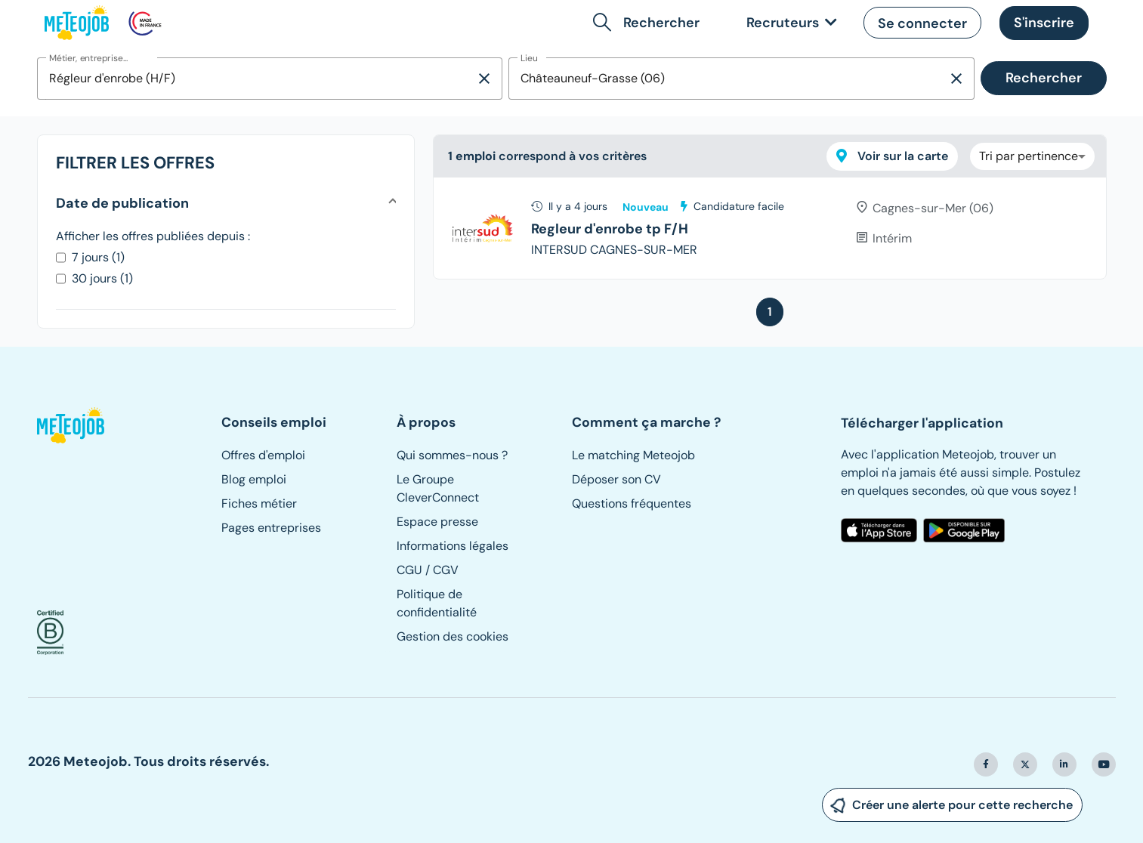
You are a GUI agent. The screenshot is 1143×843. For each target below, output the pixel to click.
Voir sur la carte (892, 156)
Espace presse (437, 522)
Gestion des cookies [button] (452, 636)
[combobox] (256, 78)
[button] (649, 23)
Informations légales (452, 546)
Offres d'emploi (263, 455)
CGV (446, 570)
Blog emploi (253, 479)
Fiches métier (259, 503)
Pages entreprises (271, 528)
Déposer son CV (616, 479)
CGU (409, 570)
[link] (788, 23)
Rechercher (1044, 78)
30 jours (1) (102, 278)
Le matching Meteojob (633, 455)
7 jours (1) (98, 257)
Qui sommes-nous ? (452, 455)
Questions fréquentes (631, 503)
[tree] (770, 228)
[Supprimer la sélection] (484, 78)
